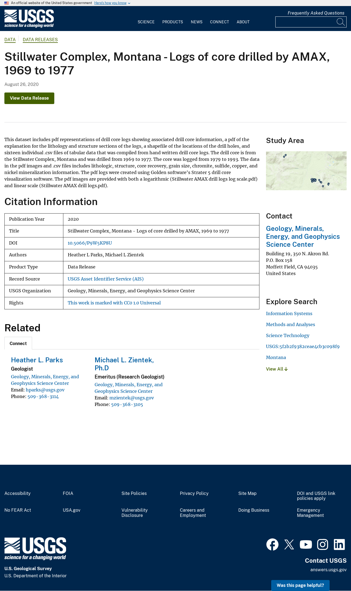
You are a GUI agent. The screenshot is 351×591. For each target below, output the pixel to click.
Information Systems (289, 313)
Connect (219, 22)
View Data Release (29, 98)
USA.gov (71, 510)
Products (172, 22)
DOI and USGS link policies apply (316, 496)
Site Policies (134, 493)
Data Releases (40, 39)
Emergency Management (310, 513)
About (243, 22)
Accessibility (17, 493)
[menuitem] (146, 18)
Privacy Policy (194, 493)
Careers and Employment (193, 513)
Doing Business (253, 510)
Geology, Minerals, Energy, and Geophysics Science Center (303, 236)
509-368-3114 (43, 396)
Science (146, 22)
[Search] (341, 21)
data (10, 39)
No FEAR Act (17, 510)
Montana (276, 357)
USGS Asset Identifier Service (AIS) (106, 279)
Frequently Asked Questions (316, 13)
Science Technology (287, 335)
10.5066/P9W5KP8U (90, 243)
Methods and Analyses (290, 324)
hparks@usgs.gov (45, 390)
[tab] (18, 343)
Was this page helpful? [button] (300, 585)
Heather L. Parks (37, 360)
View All (277, 369)
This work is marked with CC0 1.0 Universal (114, 303)
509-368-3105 (127, 404)
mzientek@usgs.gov (131, 397)
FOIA (68, 493)
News (196, 22)
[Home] (29, 26)
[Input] (311, 21)
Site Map (247, 493)
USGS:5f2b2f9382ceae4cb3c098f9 (303, 346)
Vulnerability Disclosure (134, 513)
